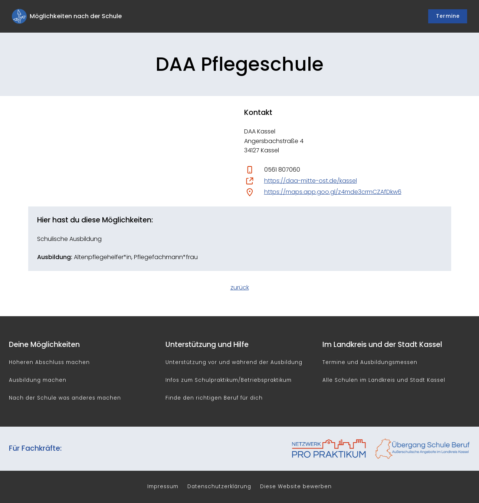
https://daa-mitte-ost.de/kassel (310, 180)
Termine (448, 16)
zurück (239, 287)
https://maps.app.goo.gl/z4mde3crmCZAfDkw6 (332, 192)
